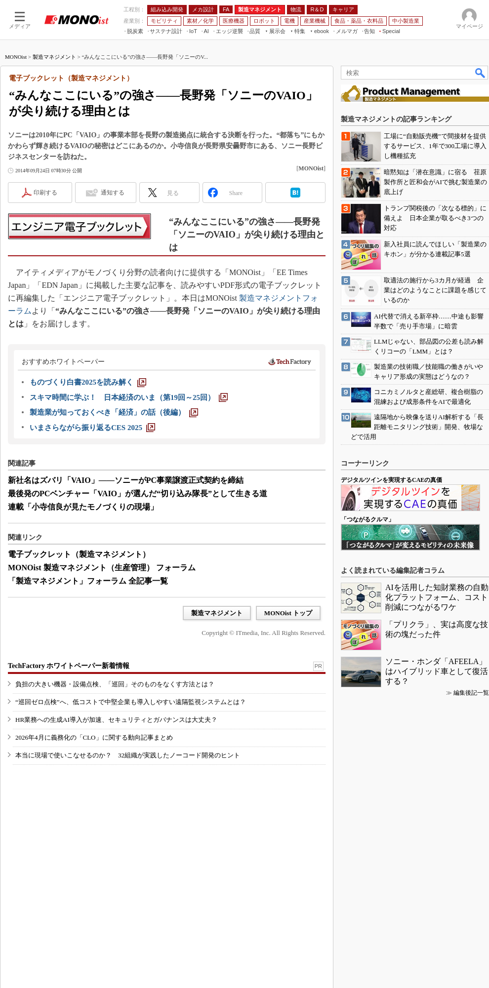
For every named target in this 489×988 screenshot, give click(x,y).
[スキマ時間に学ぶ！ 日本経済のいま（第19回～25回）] (129, 397)
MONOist (16, 57)
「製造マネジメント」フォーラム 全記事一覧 (88, 581)
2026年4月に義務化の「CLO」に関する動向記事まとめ (94, 737)
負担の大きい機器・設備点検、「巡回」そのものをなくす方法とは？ (114, 684)
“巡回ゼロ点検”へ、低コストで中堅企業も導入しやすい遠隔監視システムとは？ (130, 702)
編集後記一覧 (471, 692)
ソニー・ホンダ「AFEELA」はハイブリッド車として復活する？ (436, 671)
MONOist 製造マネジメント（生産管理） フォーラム (102, 567)
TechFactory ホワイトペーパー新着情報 (68, 666)
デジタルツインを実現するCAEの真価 (391, 479)
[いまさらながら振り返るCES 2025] (92, 428)
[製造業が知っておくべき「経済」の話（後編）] (114, 412)
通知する (112, 192)
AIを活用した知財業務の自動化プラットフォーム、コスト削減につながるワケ (437, 597)
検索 (480, 72)
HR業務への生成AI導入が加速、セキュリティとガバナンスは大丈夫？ (116, 719)
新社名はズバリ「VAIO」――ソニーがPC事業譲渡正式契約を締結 (126, 480)
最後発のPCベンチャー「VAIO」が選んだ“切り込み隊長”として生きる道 (137, 493)
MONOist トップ (288, 613)
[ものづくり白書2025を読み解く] (88, 382)
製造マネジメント (54, 57)
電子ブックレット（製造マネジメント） (79, 554)
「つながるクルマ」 (367, 519)
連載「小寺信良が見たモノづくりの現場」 (83, 507)
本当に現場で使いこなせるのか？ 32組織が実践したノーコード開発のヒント (127, 755)
